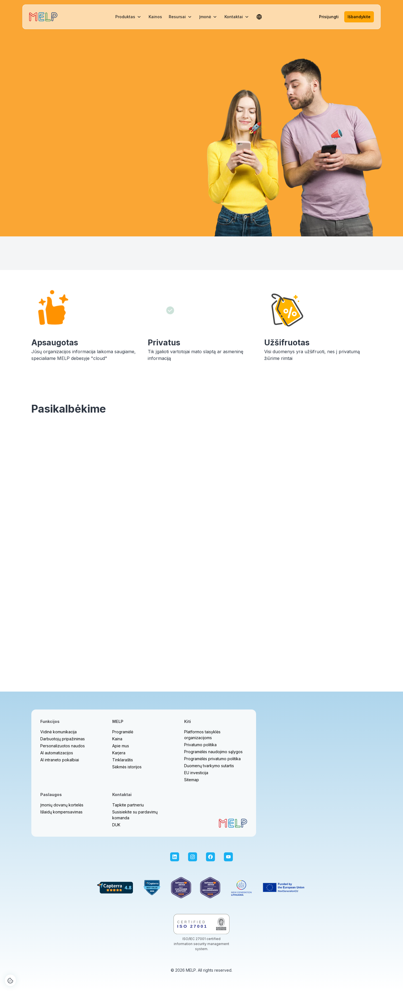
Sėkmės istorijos (127, 766)
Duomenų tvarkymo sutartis (209, 765)
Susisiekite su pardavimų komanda (135, 814)
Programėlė (122, 731)
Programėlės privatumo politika (212, 758)
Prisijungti (329, 16)
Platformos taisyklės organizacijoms (202, 734)
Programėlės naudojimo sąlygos (213, 751)
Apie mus (120, 745)
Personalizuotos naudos (62, 745)
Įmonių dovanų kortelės (61, 804)
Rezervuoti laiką (202, 673)
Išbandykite (359, 16)
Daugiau (52, 179)
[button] (128, 16)
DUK (116, 824)
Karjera (118, 752)
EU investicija (196, 772)
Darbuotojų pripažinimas (62, 738)
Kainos (155, 16)
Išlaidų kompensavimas (61, 811)
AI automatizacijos (56, 752)
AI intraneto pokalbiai (59, 759)
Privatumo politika (200, 744)
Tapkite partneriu (128, 804)
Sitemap (191, 779)
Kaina (117, 738)
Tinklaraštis (122, 759)
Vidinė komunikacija (58, 731)
